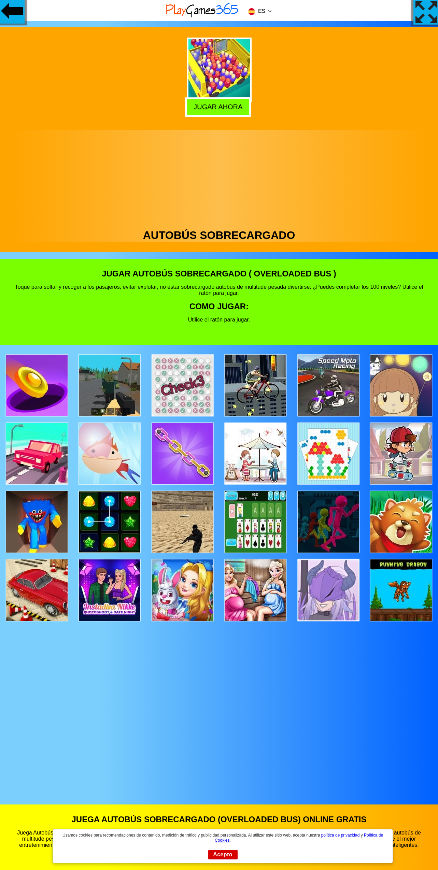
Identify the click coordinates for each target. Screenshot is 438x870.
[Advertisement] (219, 178)
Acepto (222, 854)
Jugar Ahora (219, 106)
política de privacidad (340, 835)
